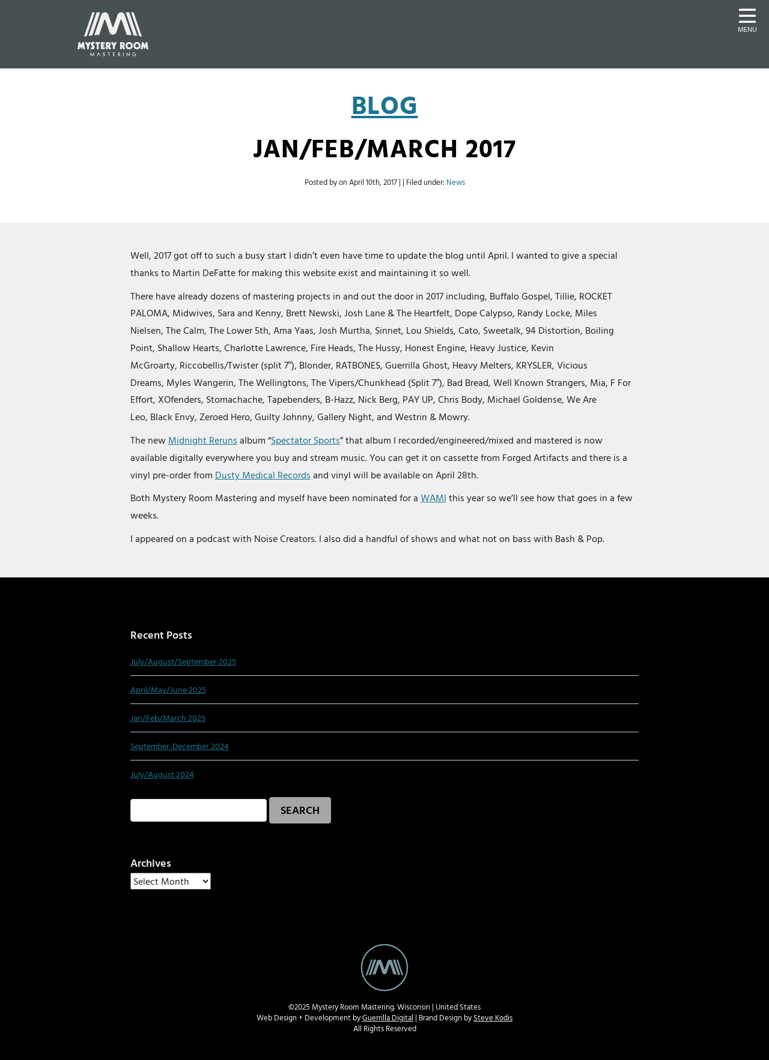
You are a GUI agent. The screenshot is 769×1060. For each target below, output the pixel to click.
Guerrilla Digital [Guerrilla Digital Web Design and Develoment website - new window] (387, 1017)
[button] (747, 19)
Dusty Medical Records (263, 475)
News (455, 182)
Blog (384, 105)
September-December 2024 (179, 745)
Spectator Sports (305, 440)
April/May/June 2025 (168, 689)
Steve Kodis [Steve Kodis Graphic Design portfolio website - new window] (492, 1017)
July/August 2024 (162, 774)
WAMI (433, 497)
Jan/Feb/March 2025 (167, 717)
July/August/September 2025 (183, 661)
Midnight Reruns (202, 440)
